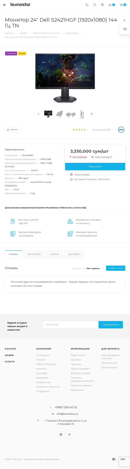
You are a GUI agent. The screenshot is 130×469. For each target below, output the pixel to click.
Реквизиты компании (48, 386)
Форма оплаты (109, 363)
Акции (9, 355)
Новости (40, 359)
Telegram (69, 434)
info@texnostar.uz (67, 413)
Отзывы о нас (43, 382)
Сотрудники (42, 391)
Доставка (74, 254)
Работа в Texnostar (46, 364)
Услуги (10, 361)
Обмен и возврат (80, 368)
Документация (109, 367)
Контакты (41, 368)
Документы (42, 377)
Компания (43, 348)
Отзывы (13, 254)
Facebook (61, 434)
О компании (43, 355)
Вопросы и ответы (80, 373)
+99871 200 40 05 (66, 407)
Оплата (54, 254)
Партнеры (41, 373)
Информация (80, 348)
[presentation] (38, 114)
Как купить (34, 254)
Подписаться (111, 324)
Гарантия (76, 364)
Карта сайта (77, 390)
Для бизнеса (110, 348)
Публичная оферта (81, 385)
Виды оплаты (78, 355)
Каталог (11, 348)
